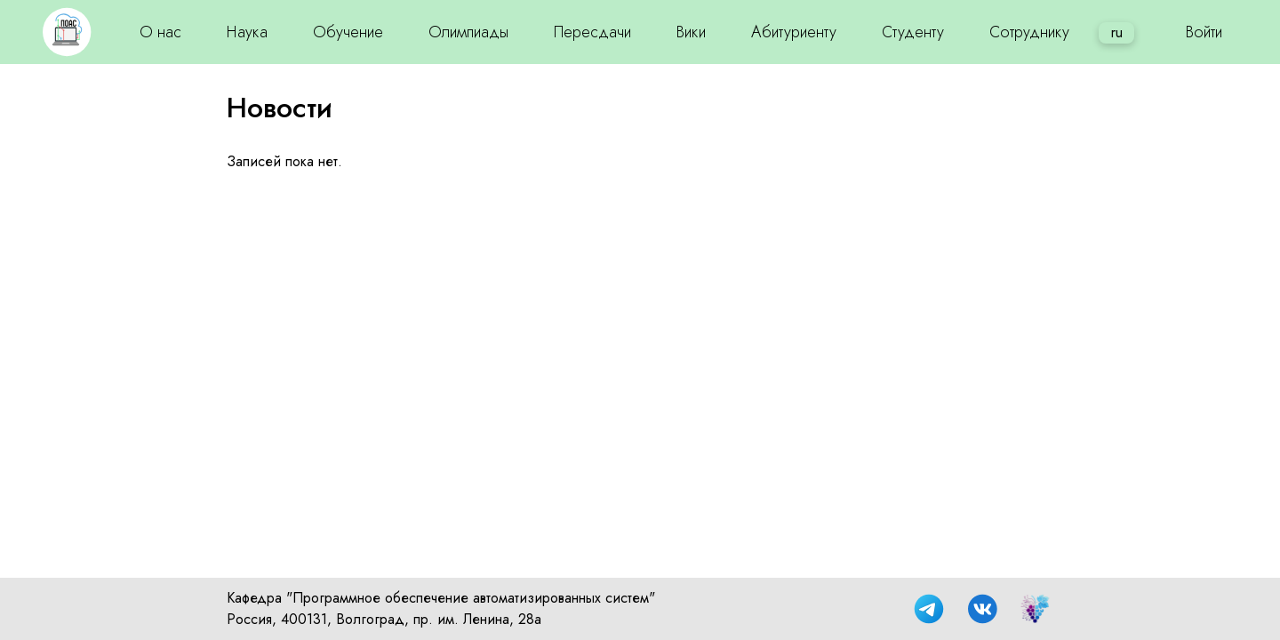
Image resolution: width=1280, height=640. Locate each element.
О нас (160, 32)
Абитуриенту (793, 32)
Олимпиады (468, 32)
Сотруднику (1029, 32)
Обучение (348, 32)
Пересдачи (592, 32)
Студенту (913, 32)
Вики (691, 32)
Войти (1204, 32)
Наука (247, 32)
